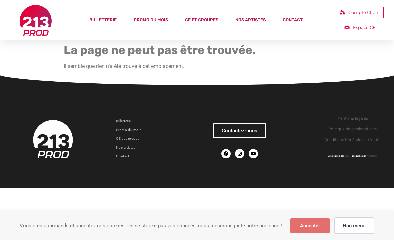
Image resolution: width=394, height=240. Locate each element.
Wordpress (372, 155)
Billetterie (103, 19)
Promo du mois (151, 19)
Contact (293, 19)
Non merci (354, 226)
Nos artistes (250, 19)
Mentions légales (352, 118)
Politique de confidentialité (352, 129)
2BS (347, 155)
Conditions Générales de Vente (352, 139)
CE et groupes (201, 19)
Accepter (310, 226)
